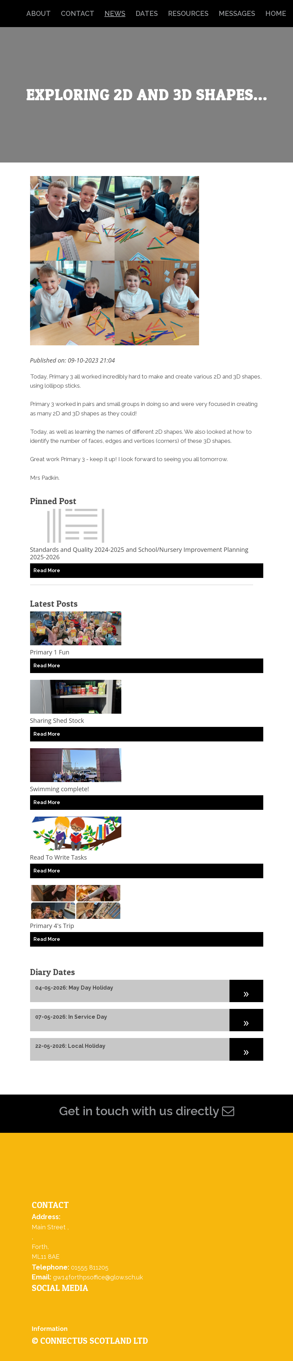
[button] (246, 991)
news (114, 13)
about (38, 13)
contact (77, 13)
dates (147, 13)
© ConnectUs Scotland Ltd (90, 1341)
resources (188, 13)
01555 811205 (89, 1267)
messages (237, 13)
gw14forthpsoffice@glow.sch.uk (98, 1277)
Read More (46, 570)
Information (50, 1328)
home (275, 13)
